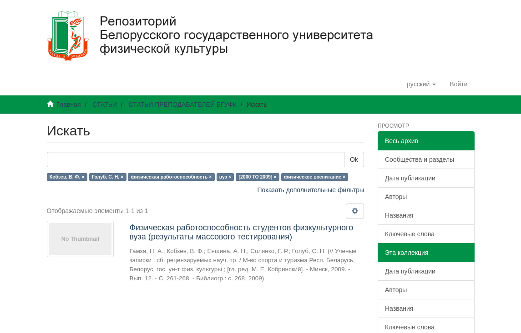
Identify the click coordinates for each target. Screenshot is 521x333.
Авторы (396, 196)
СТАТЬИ (104, 104)
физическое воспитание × (314, 176)
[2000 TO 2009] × (257, 176)
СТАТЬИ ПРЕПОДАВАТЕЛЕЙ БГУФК (182, 104)
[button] (421, 84)
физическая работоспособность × (171, 176)
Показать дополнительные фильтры (310, 190)
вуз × (225, 176)
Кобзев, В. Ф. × (67, 176)
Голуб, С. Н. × (107, 176)
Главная (68, 104)
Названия (399, 215)
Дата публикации (410, 178)
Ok (354, 159)
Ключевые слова (410, 234)
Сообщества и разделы (419, 159)
